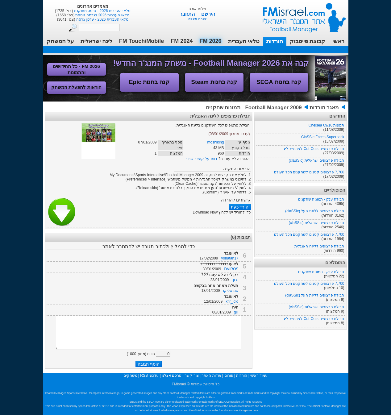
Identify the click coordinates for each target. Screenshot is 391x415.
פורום (228, 375)
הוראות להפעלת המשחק (76, 87)
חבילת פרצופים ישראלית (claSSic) (316, 160)
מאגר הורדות (324, 107)
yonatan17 (229, 258)
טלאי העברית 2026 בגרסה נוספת (101, 15)
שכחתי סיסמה (197, 18)
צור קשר (191, 375)
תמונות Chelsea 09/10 (326, 125)
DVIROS (231, 269)
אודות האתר (211, 375)
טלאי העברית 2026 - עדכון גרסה (101, 19)
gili (236, 312)
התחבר (188, 14)
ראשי (338, 41)
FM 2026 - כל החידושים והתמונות (76, 69)
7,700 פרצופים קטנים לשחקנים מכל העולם (309, 172)
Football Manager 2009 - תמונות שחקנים (254, 107)
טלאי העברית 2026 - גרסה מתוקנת (102, 11)
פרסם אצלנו (171, 375)
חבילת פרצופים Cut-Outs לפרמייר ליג (314, 149)
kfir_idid (232, 301)
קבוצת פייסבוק (307, 41)
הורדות (274, 41)
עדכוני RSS (149, 375)
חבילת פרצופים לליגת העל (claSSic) (314, 211)
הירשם (208, 14)
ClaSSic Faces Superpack (322, 137)
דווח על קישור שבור (201, 159)
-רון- (235, 280)
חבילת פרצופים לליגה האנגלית (319, 246)
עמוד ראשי (300, 15)
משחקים (130, 375)
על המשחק (60, 41)
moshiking (215, 142)
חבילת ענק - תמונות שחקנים (321, 199)
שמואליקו (231, 290)
